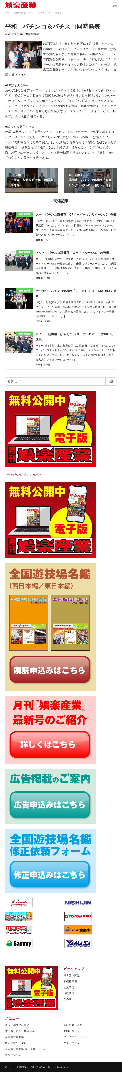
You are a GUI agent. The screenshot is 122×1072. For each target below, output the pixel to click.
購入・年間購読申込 (17, 1025)
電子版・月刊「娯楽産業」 (21, 1031)
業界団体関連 (72, 975)
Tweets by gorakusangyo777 (24, 474)
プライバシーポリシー (77, 1037)
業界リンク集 (13, 1054)
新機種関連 (33, 33)
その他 (68, 999)
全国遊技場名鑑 (14, 1037)
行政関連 (69, 993)
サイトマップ (72, 1043)
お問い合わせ (72, 1031)
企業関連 (69, 987)
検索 (111, 381)
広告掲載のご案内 (16, 1043)
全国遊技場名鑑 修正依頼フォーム (25, 1049)
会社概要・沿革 (73, 1025)
